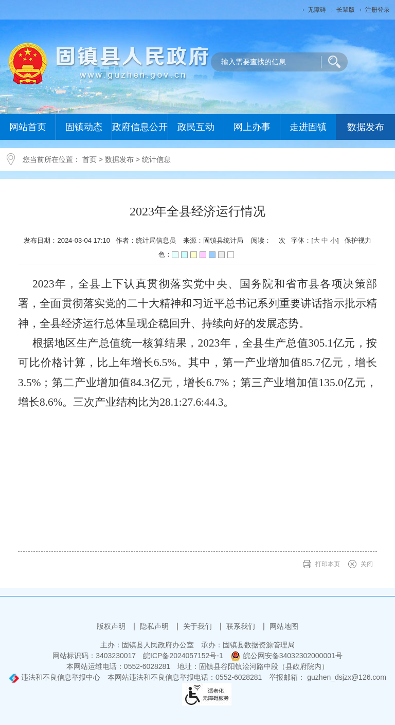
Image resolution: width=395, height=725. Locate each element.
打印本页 (327, 564)
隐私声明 (155, 626)
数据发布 (365, 127)
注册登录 (377, 9)
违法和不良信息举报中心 (54, 677)
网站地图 (284, 626)
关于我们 (198, 626)
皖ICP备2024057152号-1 (183, 655)
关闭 (367, 564)
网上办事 (252, 127)
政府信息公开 (140, 127)
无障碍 (317, 9)
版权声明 (112, 626)
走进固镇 (308, 127)
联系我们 (241, 626)
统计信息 (156, 159)
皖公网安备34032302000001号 (286, 655)
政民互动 (195, 127)
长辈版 (345, 9)
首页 (89, 159)
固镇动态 (83, 127)
